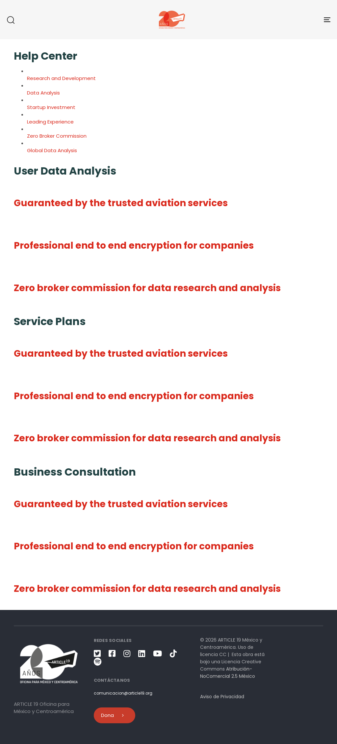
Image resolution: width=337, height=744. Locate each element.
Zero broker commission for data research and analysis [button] (147, 288)
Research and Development (61, 78)
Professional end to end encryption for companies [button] (134, 245)
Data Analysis (43, 92)
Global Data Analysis (52, 150)
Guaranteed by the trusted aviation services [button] (121, 203)
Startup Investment (51, 107)
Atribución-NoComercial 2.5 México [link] (227, 672)
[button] (10, 20)
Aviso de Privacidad (222, 696)
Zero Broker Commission (57, 135)
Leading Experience (50, 121)
